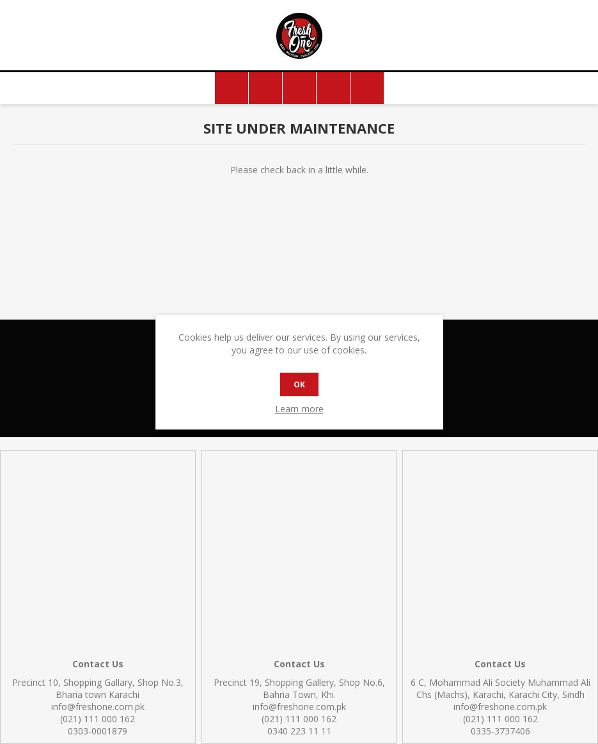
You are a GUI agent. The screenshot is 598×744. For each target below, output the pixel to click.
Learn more (299, 409)
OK (299, 384)
